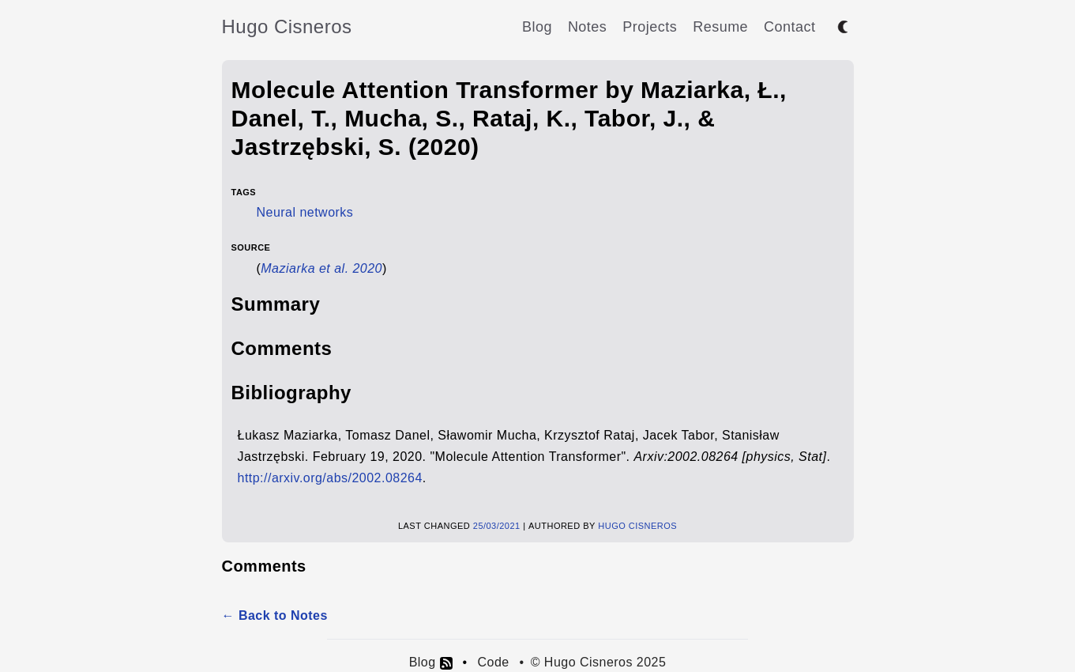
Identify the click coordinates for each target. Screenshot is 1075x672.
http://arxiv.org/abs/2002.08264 (330, 478)
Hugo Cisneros (287, 26)
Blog (537, 27)
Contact (789, 27)
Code (493, 662)
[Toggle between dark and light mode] (843, 27)
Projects (649, 27)
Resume (720, 27)
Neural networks (305, 212)
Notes (587, 27)
